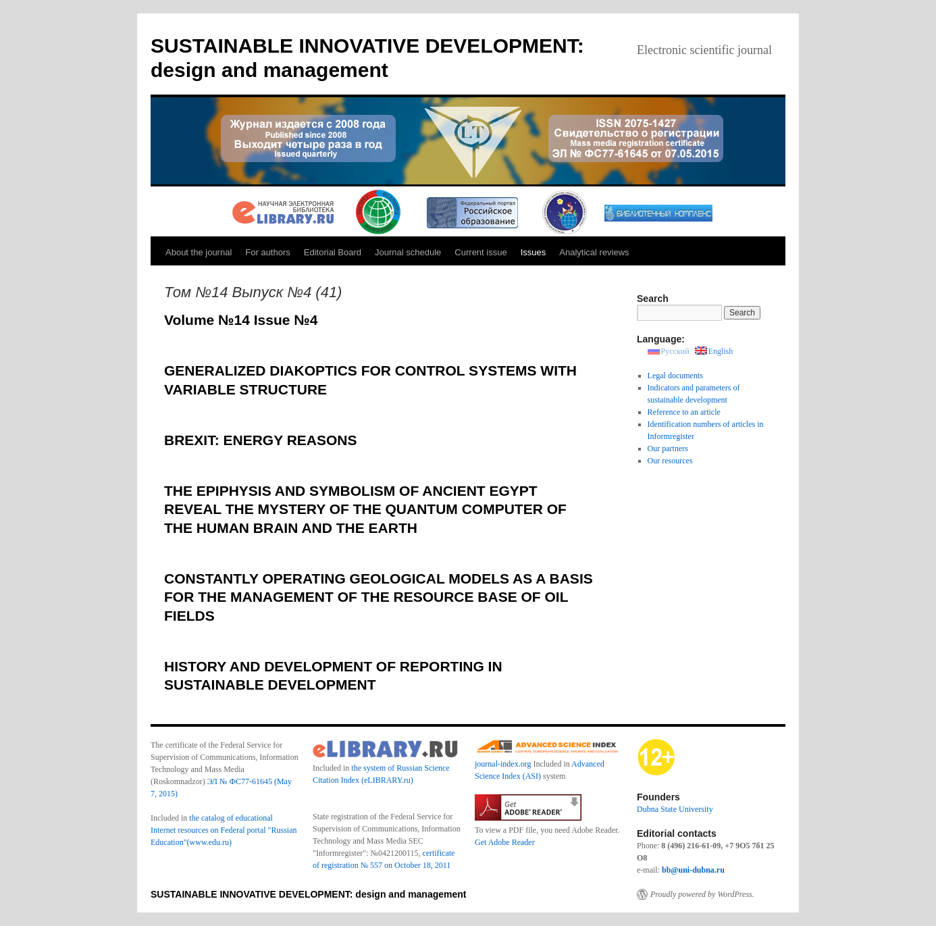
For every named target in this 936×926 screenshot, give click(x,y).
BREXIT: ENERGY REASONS (260, 440)
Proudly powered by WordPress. (702, 894)
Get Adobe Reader (505, 842)
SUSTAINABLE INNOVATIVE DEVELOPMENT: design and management (309, 894)
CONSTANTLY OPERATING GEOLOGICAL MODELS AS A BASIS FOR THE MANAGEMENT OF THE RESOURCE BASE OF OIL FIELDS (378, 597)
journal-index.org (503, 764)
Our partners (668, 448)
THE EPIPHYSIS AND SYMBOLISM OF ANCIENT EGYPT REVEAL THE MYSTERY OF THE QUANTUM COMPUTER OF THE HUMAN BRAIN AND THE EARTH (365, 509)
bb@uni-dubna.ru (693, 870)
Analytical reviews (594, 252)
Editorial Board (332, 252)
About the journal (198, 252)
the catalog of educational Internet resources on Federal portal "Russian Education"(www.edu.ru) (224, 830)
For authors (267, 252)
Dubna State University (675, 809)
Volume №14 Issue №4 (240, 320)
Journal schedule (408, 252)
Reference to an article (684, 412)
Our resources (670, 460)
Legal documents (675, 375)
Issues (533, 252)
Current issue (480, 252)
